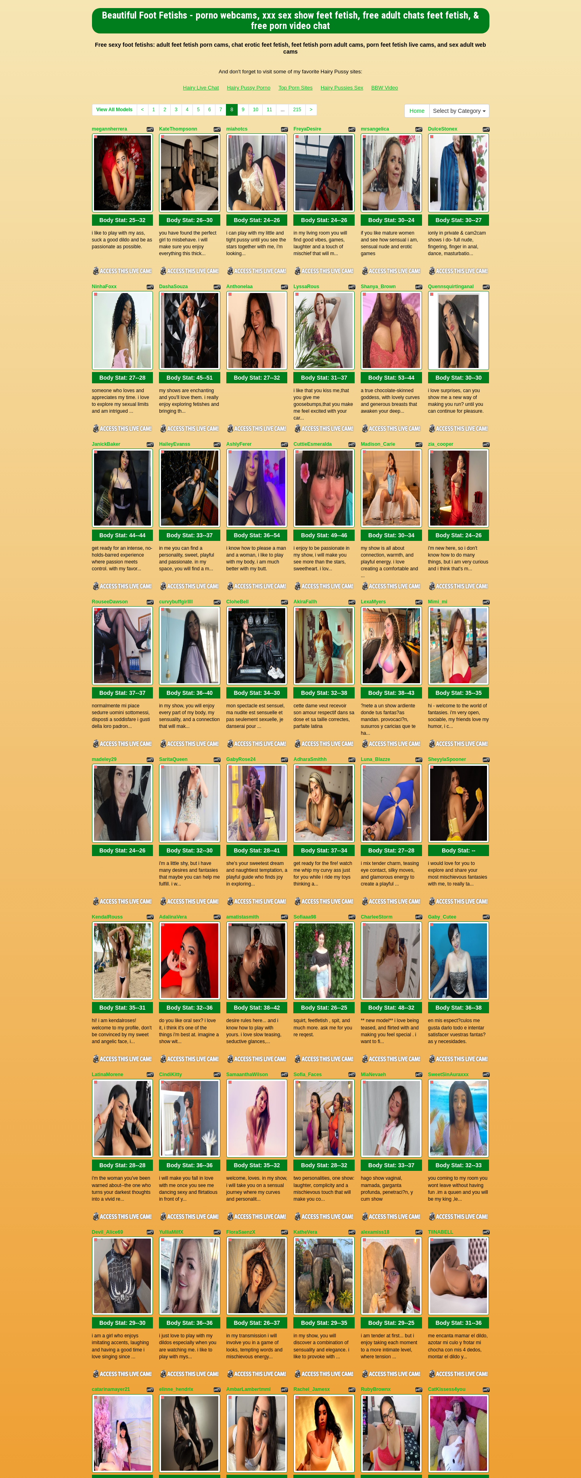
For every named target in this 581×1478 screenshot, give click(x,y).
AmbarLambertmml (248, 1129)
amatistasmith (242, 754)
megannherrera (109, 129)
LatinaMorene (107, 879)
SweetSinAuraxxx (448, 879)
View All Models (114, 109)
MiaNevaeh (373, 879)
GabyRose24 (241, 629)
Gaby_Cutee (442, 754)
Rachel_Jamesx (311, 1129)
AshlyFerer (239, 379)
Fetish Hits (291, 1466)
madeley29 (104, 629)
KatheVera (305, 1004)
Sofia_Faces (307, 879)
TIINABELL (441, 1004)
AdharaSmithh (309, 629)
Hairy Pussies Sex (342, 88)
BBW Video (384, 88)
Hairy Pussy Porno (248, 88)
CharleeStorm (377, 754)
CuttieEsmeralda (312, 379)
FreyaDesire (307, 129)
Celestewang (375, 1254)
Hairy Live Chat (201, 88)
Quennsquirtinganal (451, 254)
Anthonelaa (239, 254)
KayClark (303, 1254)
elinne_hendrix (176, 1129)
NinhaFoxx (104, 254)
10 (255, 109)
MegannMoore (175, 1254)
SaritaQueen (173, 629)
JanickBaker (106, 379)
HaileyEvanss (174, 379)
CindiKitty (170, 879)
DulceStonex (443, 129)
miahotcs (237, 129)
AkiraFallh (305, 504)
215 (297, 109)
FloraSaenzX (240, 1004)
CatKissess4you (447, 1129)
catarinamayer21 (111, 1129)
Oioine (99, 1254)
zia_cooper (441, 379)
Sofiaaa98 (304, 754)
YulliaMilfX (171, 1004)
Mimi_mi (437, 504)
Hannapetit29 (443, 1254)
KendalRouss (107, 754)
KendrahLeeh (241, 1254)
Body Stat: (122, 187)
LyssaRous (306, 254)
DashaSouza (173, 254)
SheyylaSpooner (447, 629)
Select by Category (459, 111)
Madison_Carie (378, 379)
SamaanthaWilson (247, 879)
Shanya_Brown (378, 254)
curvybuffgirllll (175, 504)
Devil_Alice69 (107, 1004)
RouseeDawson (110, 504)
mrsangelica (375, 129)
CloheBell (237, 504)
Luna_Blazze (375, 629)
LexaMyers (373, 504)
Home (417, 111)
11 (269, 109)
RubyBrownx (376, 1129)
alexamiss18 (375, 1004)
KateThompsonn (178, 129)
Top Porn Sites (295, 88)
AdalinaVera (173, 754)
